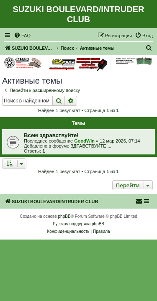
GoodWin (84, 140)
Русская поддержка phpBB (78, 224)
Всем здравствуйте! (51, 135)
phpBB (64, 216)
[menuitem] (22, 36)
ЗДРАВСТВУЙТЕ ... (90, 145)
